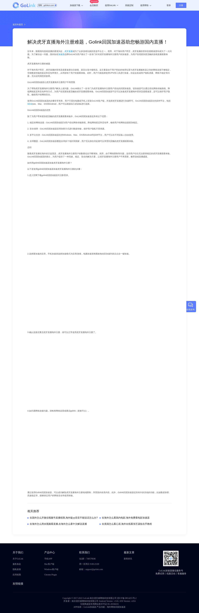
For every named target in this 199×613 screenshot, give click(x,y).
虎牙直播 (68, 51)
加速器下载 (76, 5)
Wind (29, 104)
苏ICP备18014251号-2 (126, 598)
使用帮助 (145, 5)
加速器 (61, 54)
